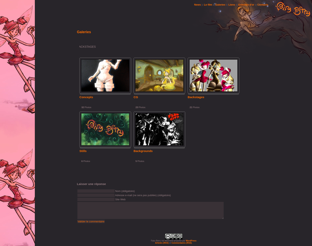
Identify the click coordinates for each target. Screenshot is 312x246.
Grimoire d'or (246, 4)
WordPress (191, 241)
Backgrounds (143, 151)
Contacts (262, 4)
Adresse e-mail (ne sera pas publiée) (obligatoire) (143, 195)
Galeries (220, 4)
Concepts (86, 97)
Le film (208, 4)
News (197, 4)
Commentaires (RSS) (182, 243)
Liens (231, 4)
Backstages (196, 97)
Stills (83, 151)
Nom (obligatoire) (125, 191)
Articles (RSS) (162, 243)
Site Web (120, 199)
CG (136, 97)
